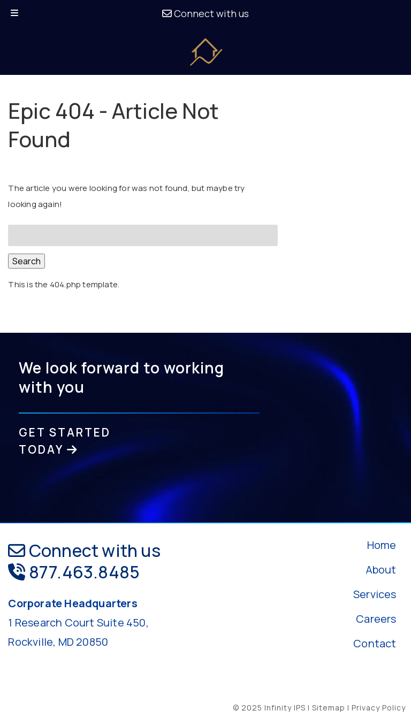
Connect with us (205, 13)
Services (375, 594)
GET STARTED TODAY (65, 441)
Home (382, 545)
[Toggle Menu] (14, 13)
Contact (374, 643)
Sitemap (328, 707)
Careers (376, 619)
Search (26, 261)
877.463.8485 (74, 572)
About (381, 569)
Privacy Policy (379, 707)
